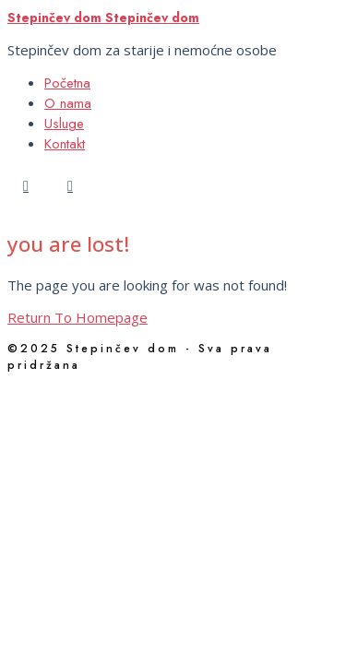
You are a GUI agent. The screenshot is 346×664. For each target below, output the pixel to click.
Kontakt (64, 144)
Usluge (64, 123)
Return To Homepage (77, 317)
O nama (67, 103)
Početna (67, 83)
